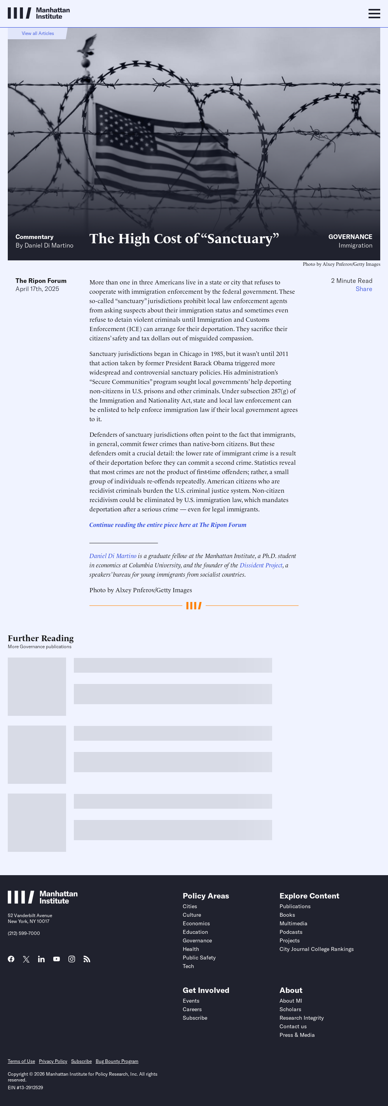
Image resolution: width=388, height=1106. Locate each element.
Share (364, 288)
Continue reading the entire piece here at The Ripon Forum (167, 524)
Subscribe (195, 1017)
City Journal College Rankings (317, 949)
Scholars (290, 1009)
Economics (196, 923)
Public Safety (199, 957)
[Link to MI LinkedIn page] (41, 961)
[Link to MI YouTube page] (56, 960)
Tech (188, 966)
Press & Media (297, 1034)
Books (287, 914)
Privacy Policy (53, 1061)
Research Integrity (302, 1017)
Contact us (293, 1026)
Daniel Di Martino (48, 245)
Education (195, 931)
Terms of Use (21, 1061)
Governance (350, 237)
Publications (295, 906)
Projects (290, 940)
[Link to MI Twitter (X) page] (26, 960)
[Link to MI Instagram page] (71, 962)
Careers (192, 1009)
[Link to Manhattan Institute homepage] (43, 901)
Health (191, 949)
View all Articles (38, 33)
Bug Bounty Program (117, 1061)
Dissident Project (261, 564)
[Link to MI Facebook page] (11, 961)
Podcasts (291, 931)
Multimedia (294, 923)
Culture (192, 914)
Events (191, 1000)
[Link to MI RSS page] (87, 961)
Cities (190, 906)
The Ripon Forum (41, 280)
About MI (291, 1000)
